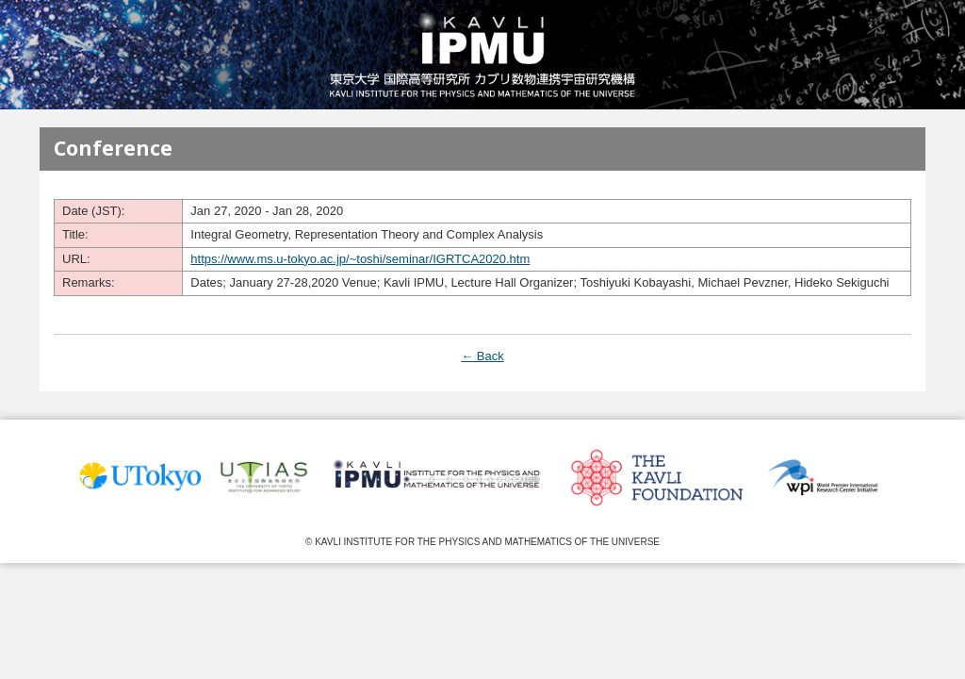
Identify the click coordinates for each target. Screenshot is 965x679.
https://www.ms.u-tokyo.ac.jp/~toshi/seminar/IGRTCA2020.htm (360, 259)
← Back (482, 356)
